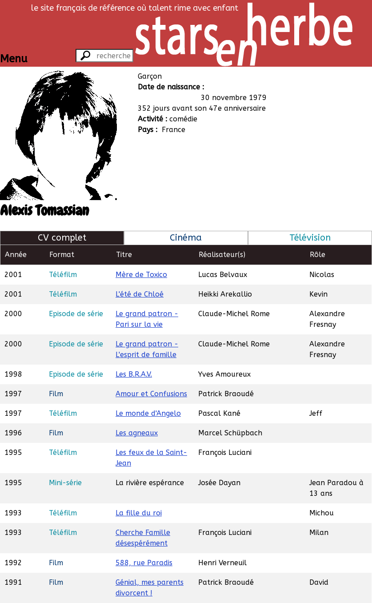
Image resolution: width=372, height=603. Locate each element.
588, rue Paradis (144, 563)
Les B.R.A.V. (134, 374)
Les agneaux (137, 433)
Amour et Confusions (151, 394)
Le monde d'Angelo (148, 413)
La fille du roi (139, 513)
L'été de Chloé (140, 294)
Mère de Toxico (141, 274)
